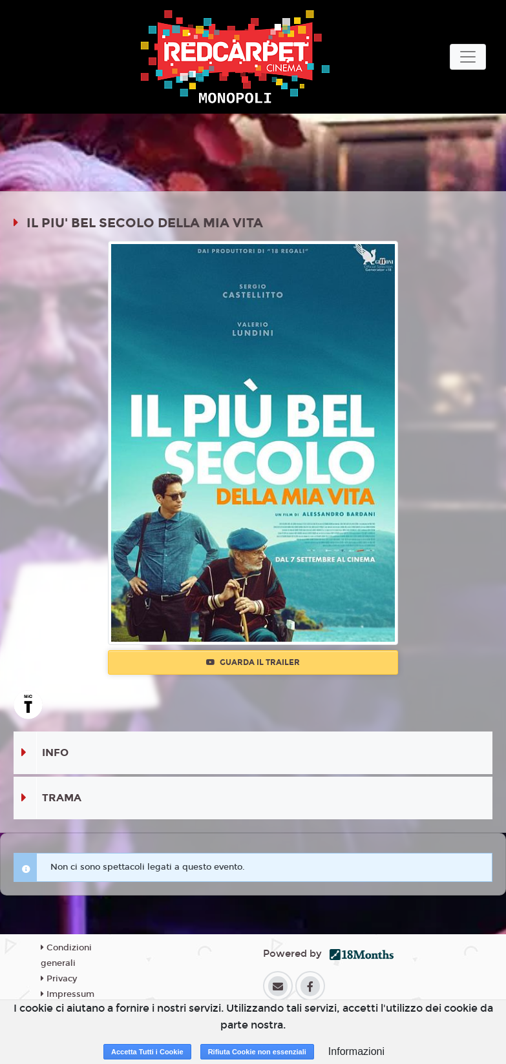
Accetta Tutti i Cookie (147, 1052)
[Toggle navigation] (468, 57)
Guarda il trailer (253, 662)
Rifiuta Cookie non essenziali (257, 1052)
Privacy (59, 979)
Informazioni (356, 1051)
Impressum (67, 994)
